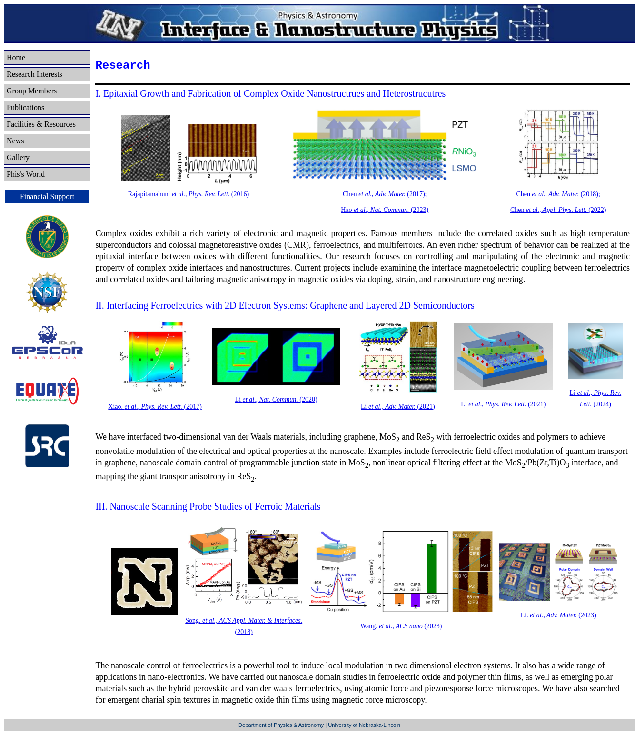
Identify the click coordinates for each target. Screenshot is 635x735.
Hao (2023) (384, 209)
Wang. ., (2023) (401, 626)
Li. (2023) (558, 615)
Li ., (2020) (276, 399)
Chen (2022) (558, 209)
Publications (25, 107)
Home (16, 57)
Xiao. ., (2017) (154, 406)
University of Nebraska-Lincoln (364, 725)
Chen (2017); (385, 194)
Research (34, 74)
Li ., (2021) (398, 406)
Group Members (32, 91)
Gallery (18, 157)
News (15, 141)
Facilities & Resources (41, 124)
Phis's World (26, 174)
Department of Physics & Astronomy (281, 725)
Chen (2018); (558, 194)
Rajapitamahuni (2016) (188, 194)
